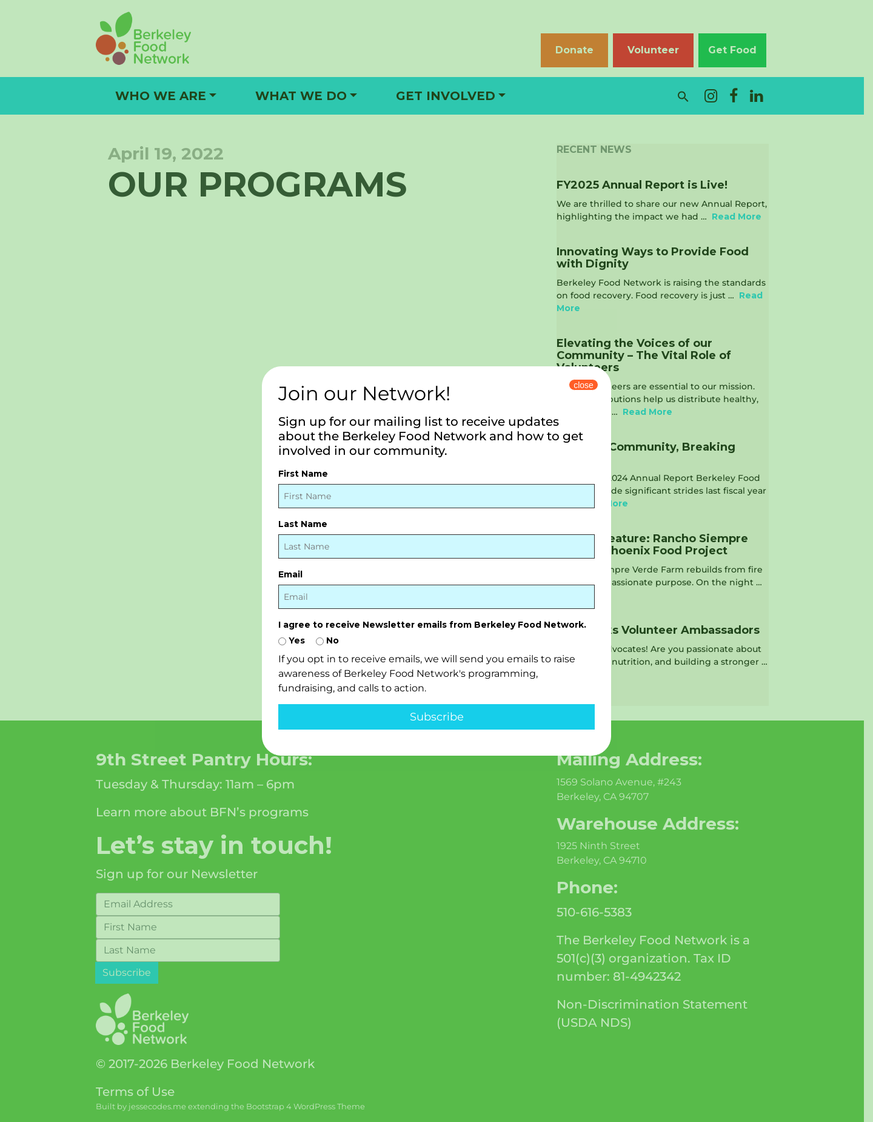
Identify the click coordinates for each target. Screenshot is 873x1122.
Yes (291, 640)
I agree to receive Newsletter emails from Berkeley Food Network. (432, 624)
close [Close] (584, 385)
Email (290, 574)
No (327, 640)
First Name (303, 473)
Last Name (302, 524)
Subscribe (437, 717)
